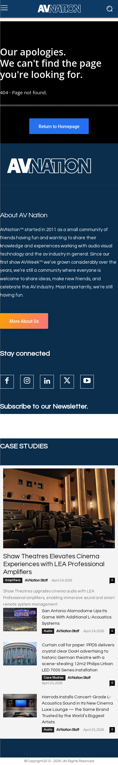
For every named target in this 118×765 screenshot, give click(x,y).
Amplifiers (12, 580)
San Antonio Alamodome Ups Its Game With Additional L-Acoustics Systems (76, 617)
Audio (48, 631)
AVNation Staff (36, 580)
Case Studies (54, 677)
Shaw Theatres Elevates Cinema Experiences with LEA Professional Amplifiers (53, 564)
